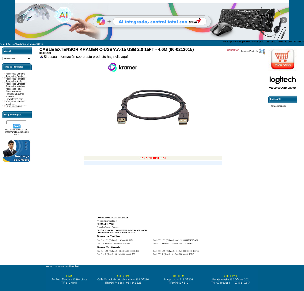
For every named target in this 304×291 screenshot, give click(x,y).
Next (283, 20)
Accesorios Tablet (14, 89)
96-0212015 (37, 44)
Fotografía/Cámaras (15, 101)
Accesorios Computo (15, 74)
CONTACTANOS (296, 42)
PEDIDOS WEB (250, 42)
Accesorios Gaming (15, 76)
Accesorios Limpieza (15, 84)
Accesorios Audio (14, 81)
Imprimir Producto (249, 51)
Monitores (10, 104)
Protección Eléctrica (15, 94)
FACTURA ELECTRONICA (273, 42)
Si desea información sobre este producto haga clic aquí (86, 56)
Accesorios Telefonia (15, 79)
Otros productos (278, 106)
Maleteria (10, 96)
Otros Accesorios (14, 107)
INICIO (226, 42)
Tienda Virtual (22, 44)
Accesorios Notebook (16, 86)
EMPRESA (236, 42)
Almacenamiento (13, 91)
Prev (20, 20)
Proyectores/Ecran (14, 99)
